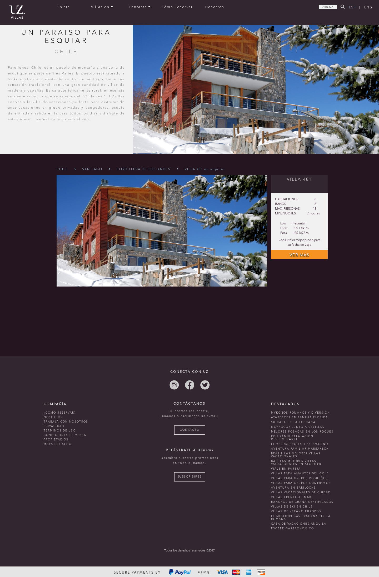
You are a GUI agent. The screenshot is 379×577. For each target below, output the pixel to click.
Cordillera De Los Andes (144, 169)
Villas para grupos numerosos (301, 483)
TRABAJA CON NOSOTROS (66, 421)
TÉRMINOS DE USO (60, 430)
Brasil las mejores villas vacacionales (296, 455)
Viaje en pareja (286, 469)
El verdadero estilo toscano (299, 444)
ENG (368, 7)
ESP (352, 7)
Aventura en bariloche (293, 487)
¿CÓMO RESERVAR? (60, 413)
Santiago (92, 169)
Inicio (64, 7)
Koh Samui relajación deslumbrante (292, 438)
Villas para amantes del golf (300, 473)
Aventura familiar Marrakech (300, 449)
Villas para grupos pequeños (299, 478)
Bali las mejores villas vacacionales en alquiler (296, 462)
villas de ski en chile (292, 506)
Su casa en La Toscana (293, 422)
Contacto (139, 7)
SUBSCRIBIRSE (189, 476)
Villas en (102, 7)
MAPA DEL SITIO (58, 444)
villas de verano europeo (296, 511)
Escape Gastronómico (292, 528)
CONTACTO (189, 430)
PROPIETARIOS (56, 439)
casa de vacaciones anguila (298, 524)
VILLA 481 (299, 180)
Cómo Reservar (177, 7)
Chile (62, 169)
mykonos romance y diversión (300, 413)
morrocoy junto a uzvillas (298, 427)
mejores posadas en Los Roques (302, 431)
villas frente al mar (291, 497)
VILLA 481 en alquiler (205, 169)
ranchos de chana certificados (302, 502)
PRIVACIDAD (54, 426)
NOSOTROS (53, 417)
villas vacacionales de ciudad (301, 492)
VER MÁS (300, 254)
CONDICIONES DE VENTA (65, 435)
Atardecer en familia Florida (299, 417)
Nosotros (214, 7)
